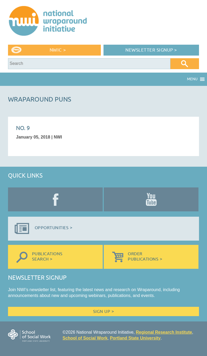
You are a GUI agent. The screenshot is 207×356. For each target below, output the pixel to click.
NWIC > (58, 50)
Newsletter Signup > (151, 50)
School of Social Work (85, 338)
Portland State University (135, 338)
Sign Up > (103, 311)
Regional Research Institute (164, 332)
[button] (192, 79)
